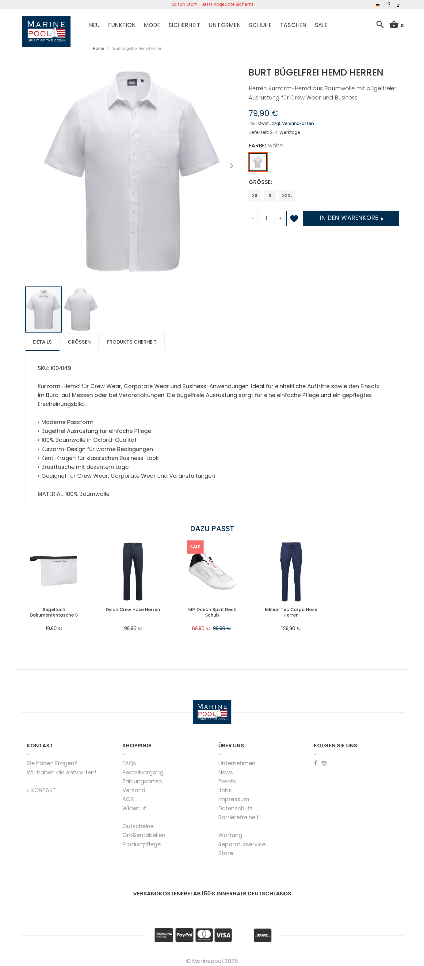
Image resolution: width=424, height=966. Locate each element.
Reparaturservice (241, 840)
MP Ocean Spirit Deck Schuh (212, 608)
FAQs (129, 759)
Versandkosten (298, 119)
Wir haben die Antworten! (61, 768)
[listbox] (324, 159)
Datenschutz (235, 804)
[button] (231, 161)
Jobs (225, 786)
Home (98, 44)
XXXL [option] (287, 191)
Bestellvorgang (142, 768)
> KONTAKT (41, 786)
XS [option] (254, 191)
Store (225, 849)
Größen (79, 337)
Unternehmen (236, 759)
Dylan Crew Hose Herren (132, 605)
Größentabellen (143, 831)
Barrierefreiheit (238, 813)
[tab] (42, 338)
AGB (128, 795)
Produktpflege (141, 840)
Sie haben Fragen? (52, 759)
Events (227, 777)
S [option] (270, 191)
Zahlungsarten (142, 777)
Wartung (230, 831)
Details (42, 337)
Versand (133, 786)
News (225, 768)
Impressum (233, 795)
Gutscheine (138, 822)
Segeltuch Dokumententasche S (54, 608)
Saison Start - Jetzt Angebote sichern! (212, 4)
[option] (258, 158)
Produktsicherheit (132, 337)
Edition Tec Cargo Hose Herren (291, 608)
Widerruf (134, 804)
